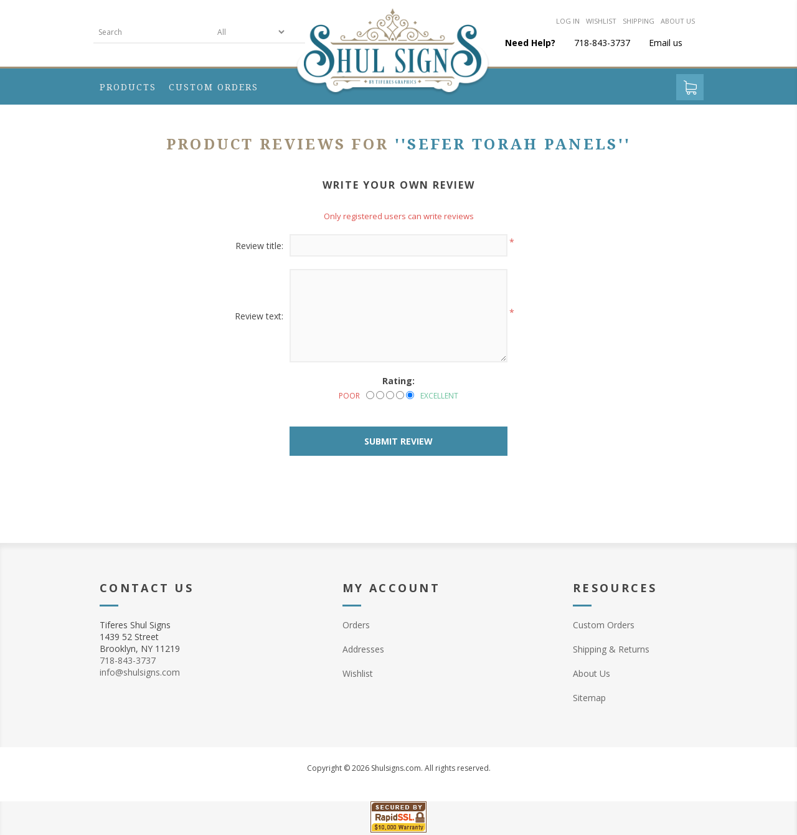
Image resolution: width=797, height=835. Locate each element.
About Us (591, 673)
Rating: (398, 381)
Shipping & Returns (611, 649)
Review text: (259, 316)
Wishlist (601, 21)
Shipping (638, 21)
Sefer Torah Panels (512, 144)
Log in (568, 21)
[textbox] (152, 32)
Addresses (363, 649)
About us (678, 21)
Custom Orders (603, 625)
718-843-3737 (128, 660)
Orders (356, 625)
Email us (665, 43)
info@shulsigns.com (140, 672)
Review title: (259, 246)
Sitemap (589, 698)
